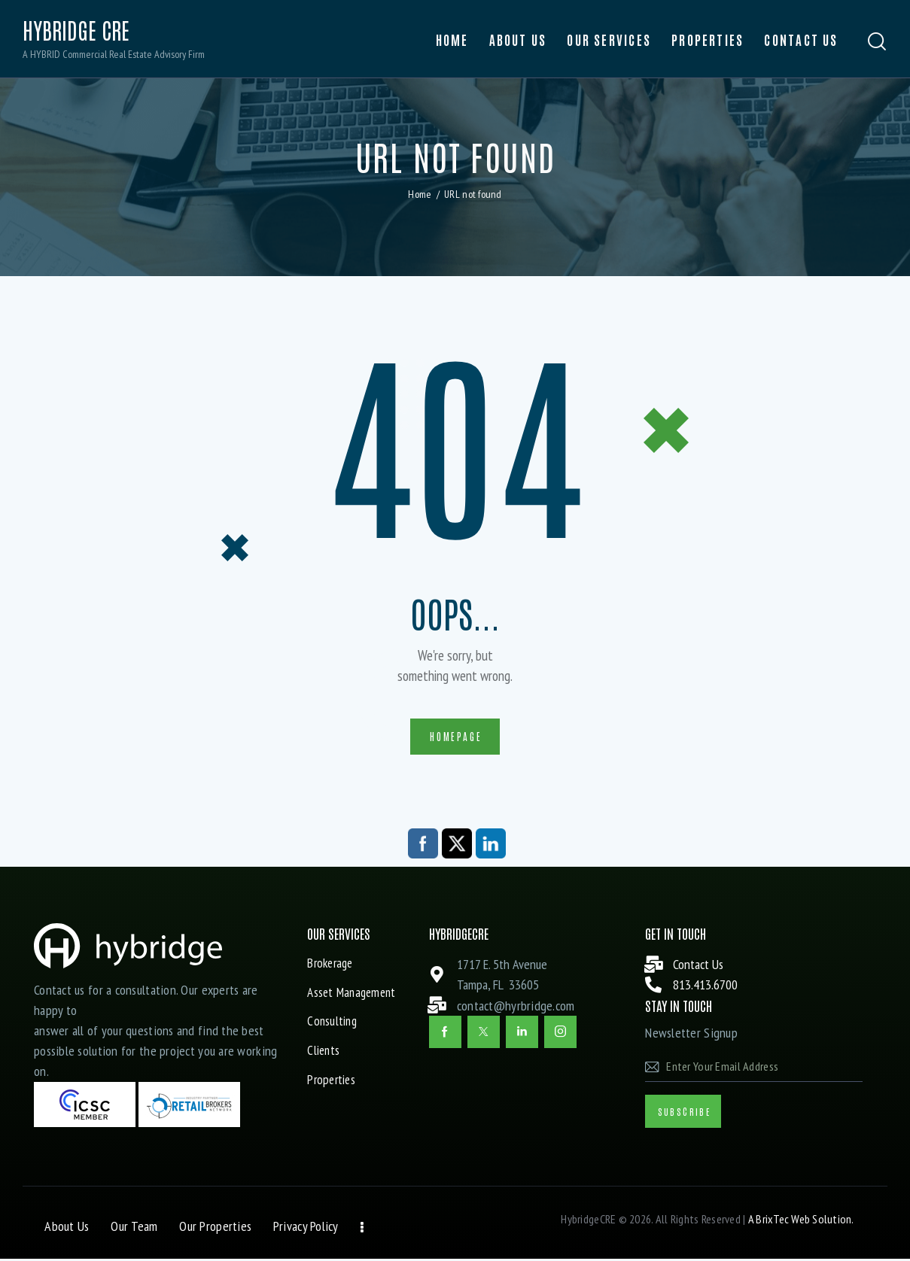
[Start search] (877, 42)
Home (419, 194)
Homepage (456, 737)
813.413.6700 (705, 986)
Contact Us (698, 966)
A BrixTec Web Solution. (800, 1221)
